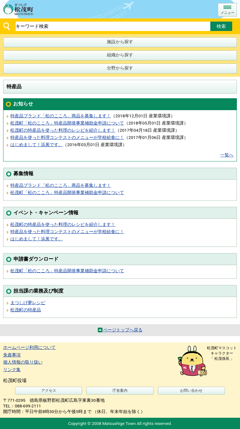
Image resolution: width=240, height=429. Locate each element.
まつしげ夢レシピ (27, 302)
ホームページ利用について (29, 347)
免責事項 (12, 354)
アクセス (48, 390)
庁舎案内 (120, 390)
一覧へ (226, 154)
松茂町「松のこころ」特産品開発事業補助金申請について (67, 122)
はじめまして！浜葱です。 (36, 144)
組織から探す (120, 54)
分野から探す (120, 67)
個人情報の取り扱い (22, 362)
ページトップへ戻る (122, 329)
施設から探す (120, 41)
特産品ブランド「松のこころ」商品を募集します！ (60, 115)
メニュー (227, 13)
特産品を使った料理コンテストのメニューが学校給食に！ (67, 137)
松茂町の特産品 (25, 309)
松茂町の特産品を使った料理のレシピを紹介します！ (62, 130)
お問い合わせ (191, 390)
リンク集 (12, 369)
